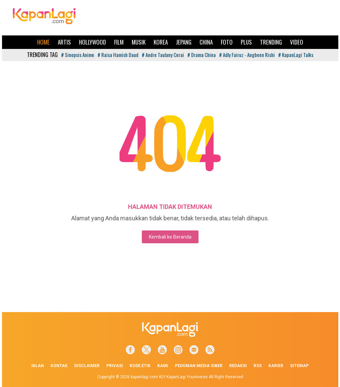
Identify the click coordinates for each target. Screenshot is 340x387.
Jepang (183, 42)
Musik (139, 42)
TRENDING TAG (42, 55)
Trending (271, 42)
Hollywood (92, 42)
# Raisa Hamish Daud (118, 55)
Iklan (37, 365)
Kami (162, 365)
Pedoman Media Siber (199, 365)
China (206, 42)
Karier (275, 365)
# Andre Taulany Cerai (163, 55)
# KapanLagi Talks (295, 55)
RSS (258, 365)
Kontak (59, 365)
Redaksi (238, 365)
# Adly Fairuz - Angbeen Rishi (247, 55)
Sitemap (299, 365)
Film (119, 42)
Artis (64, 42)
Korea (161, 42)
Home (43, 42)
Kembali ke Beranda (170, 237)
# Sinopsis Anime (77, 55)
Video (296, 42)
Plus (246, 42)
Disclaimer (87, 365)
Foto (227, 42)
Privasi (114, 365)
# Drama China (201, 55)
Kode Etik (140, 365)
